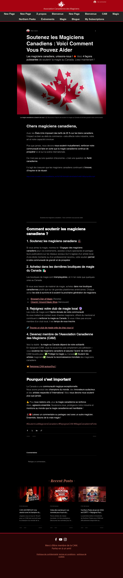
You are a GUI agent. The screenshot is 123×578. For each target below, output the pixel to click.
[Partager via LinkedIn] (37, 430)
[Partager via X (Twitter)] (32, 430)
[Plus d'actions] (95, 31)
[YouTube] (61, 539)
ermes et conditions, (68, 554)
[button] (90, 14)
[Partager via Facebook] (27, 430)
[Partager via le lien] (41, 430)
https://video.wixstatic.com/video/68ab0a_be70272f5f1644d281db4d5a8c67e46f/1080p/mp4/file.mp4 (61, 176)
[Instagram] (65, 539)
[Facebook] (56, 539)
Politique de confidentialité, (48, 554)
